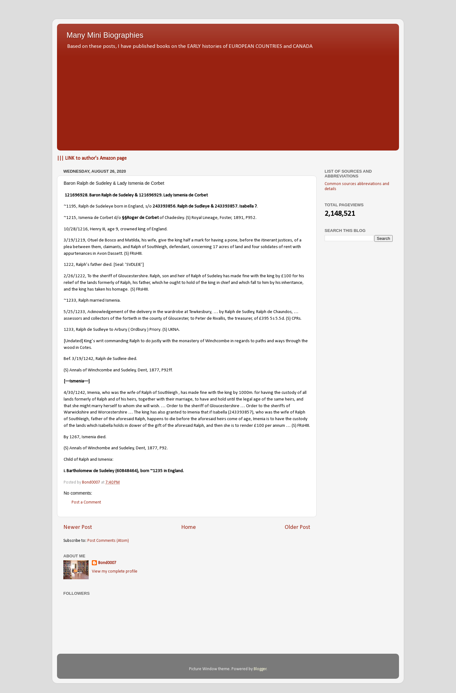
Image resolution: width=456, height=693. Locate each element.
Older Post (297, 527)
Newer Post (77, 527)
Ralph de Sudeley (118, 195)
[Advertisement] (228, 98)
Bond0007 (107, 563)
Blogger (260, 669)
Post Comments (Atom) (108, 541)
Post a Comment (86, 502)
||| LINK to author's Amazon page (92, 158)
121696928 (76, 195)
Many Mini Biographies (104, 35)
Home (188, 527)
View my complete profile (114, 571)
